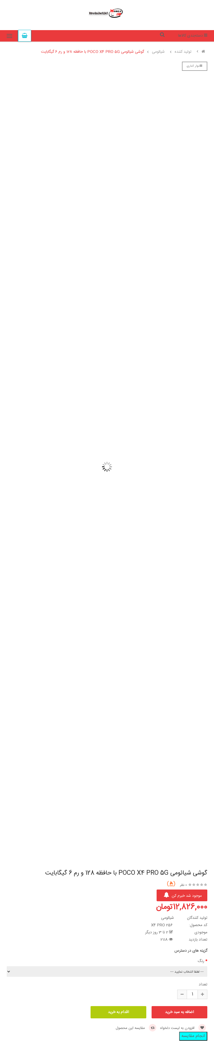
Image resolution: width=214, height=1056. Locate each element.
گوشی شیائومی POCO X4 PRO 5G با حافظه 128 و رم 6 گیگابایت (92, 52)
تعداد (203, 984)
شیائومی (158, 52)
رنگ (201, 961)
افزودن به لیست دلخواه (183, 1028)
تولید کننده (183, 52)
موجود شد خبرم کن (183, 895)
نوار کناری (195, 66)
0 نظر (183, 885)
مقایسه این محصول (136, 1028)
